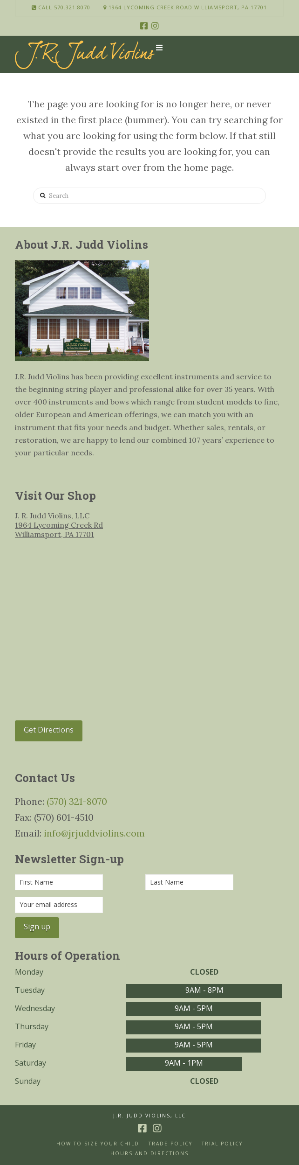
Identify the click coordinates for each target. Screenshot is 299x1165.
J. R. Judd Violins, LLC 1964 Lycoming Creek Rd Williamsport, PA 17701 (59, 525)
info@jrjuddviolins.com (94, 833)
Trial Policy (222, 1144)
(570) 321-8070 (77, 801)
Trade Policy (170, 1144)
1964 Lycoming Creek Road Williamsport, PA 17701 (185, 7)
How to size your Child (97, 1144)
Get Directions (49, 730)
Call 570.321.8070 (61, 7)
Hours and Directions (149, 1154)
